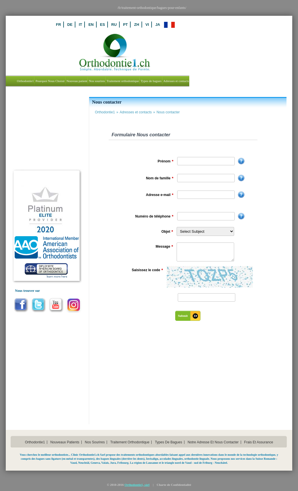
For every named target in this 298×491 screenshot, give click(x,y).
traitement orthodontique (129, 442)
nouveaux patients (64, 442)
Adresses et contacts (138, 112)
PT (160, 24)
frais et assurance (258, 442)
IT (115, 24)
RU (148, 24)
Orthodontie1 (107, 112)
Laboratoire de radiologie (37, 159)
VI (182, 24)
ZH (171, 24)
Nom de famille (159, 178)
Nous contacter (168, 112)
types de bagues (168, 442)
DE (104, 24)
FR (93, 24)
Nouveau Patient (30, 102)
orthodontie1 (35, 442)
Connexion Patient (31, 116)
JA (192, 24)
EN (125, 24)
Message (164, 246)
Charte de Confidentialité (174, 484)
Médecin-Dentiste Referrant (39, 145)
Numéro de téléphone (154, 216)
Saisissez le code (147, 270)
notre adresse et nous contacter (213, 442)
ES (137, 24)
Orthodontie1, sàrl (137, 484)
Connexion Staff (29, 131)
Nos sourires (95, 442)
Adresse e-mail (159, 195)
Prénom (165, 161)
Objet (167, 232)
